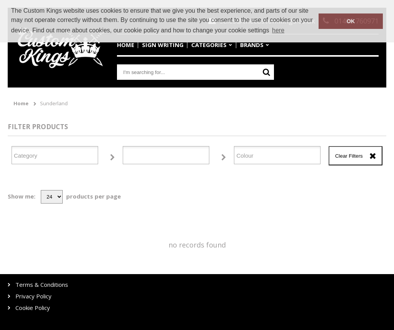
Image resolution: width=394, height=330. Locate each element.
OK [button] (351, 21)
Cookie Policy (32, 308)
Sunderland (54, 103)
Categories (209, 45)
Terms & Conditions (41, 285)
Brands (252, 45)
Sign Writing (163, 45)
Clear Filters (349, 156)
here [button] (278, 30)
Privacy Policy (33, 296)
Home (125, 45)
